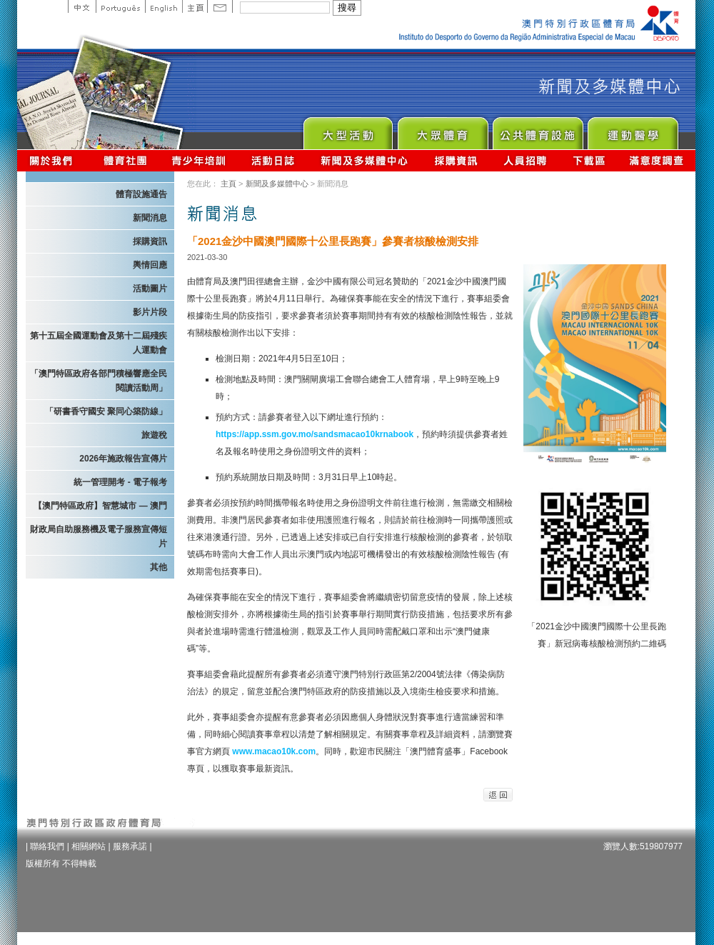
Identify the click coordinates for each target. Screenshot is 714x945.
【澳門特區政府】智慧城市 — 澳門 (100, 506)
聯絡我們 (47, 846)
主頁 (194, 6)
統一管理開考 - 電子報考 (120, 482)
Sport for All (442, 129)
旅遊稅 (154, 435)
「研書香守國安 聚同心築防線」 (106, 411)
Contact (220, 6)
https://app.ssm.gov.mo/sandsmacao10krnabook (314, 434)
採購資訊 (456, 160)
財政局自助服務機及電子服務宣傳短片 (98, 536)
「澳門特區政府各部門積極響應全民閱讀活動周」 (98, 381)
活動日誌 (274, 160)
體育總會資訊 (125, 160)
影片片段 (150, 312)
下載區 (588, 160)
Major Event (347, 129)
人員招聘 (525, 160)
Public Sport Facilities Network (537, 129)
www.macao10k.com (274, 751)
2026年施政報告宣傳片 (123, 459)
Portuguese (120, 6)
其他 (158, 567)
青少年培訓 (199, 160)
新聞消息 (150, 218)
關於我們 (54, 160)
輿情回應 (150, 265)
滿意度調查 (656, 160)
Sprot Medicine (632, 129)
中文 (82, 6)
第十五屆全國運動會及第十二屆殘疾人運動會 (98, 343)
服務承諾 (130, 846)
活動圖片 (150, 289)
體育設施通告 (141, 194)
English (163, 6)
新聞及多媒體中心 (365, 160)
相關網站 (88, 846)
